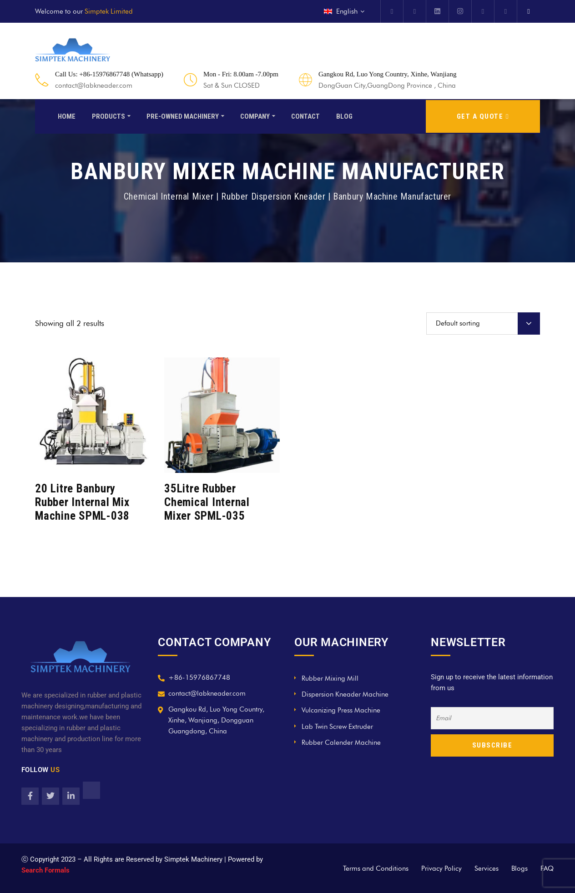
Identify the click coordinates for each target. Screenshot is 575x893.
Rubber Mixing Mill (330, 678)
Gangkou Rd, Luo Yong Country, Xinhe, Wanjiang (387, 74)
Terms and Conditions (376, 868)
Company (255, 115)
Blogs (519, 868)
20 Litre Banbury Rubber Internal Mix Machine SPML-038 (82, 502)
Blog (344, 115)
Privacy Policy (441, 868)
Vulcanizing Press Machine (341, 710)
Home (67, 115)
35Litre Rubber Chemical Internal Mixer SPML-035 (207, 502)
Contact (305, 115)
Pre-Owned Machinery (182, 115)
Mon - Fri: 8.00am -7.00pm (240, 74)
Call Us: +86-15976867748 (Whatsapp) (109, 74)
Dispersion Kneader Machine (345, 694)
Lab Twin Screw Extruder (337, 726)
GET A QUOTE (483, 115)
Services (486, 868)
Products (108, 115)
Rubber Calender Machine (341, 742)
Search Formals (45, 870)
